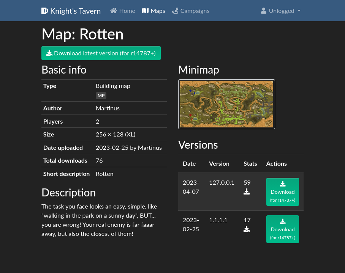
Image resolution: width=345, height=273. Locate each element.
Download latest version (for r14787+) (101, 52)
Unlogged (278, 10)
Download (282, 191)
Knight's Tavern (71, 10)
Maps (153, 10)
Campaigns (190, 10)
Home (122, 10)
